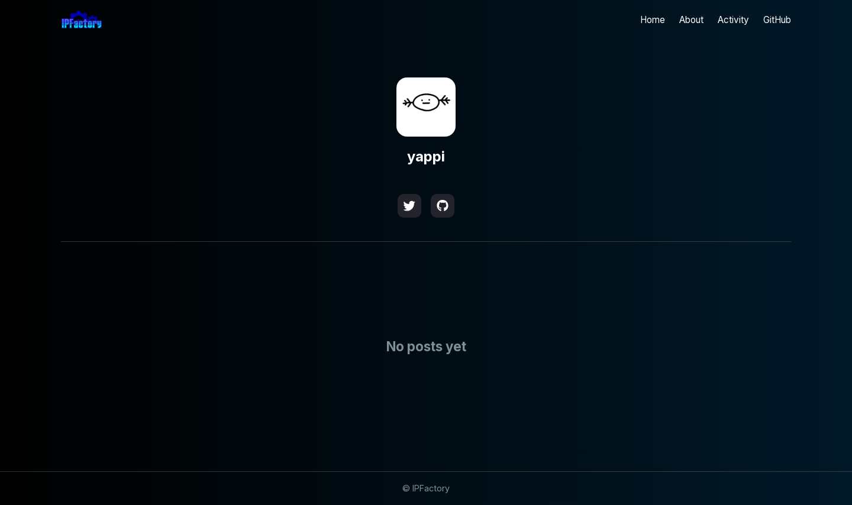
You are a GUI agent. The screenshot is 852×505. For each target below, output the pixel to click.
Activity (733, 19)
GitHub (777, 19)
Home (652, 19)
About (691, 19)
